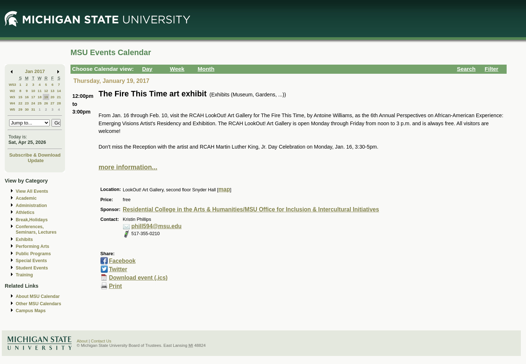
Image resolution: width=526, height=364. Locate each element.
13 (52, 91)
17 (33, 97)
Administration (31, 205)
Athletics (25, 212)
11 (40, 91)
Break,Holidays (32, 219)
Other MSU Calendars (38, 303)
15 (20, 97)
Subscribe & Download (35, 155)
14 (59, 91)
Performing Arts (32, 246)
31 (33, 109)
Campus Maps (31, 310)
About (82, 341)
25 (40, 103)
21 (59, 97)
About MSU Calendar (38, 296)
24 (33, 103)
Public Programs (33, 253)
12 (46, 91)
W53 (12, 85)
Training (24, 274)
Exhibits (24, 239)
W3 (12, 97)
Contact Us (101, 341)
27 (52, 103)
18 (40, 97)
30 (27, 109)
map (224, 189)
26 (46, 103)
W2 (12, 91)
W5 (12, 109)
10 (33, 91)
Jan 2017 (35, 71)
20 (52, 97)
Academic (26, 198)
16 (27, 97)
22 (20, 103)
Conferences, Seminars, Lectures (36, 229)
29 (20, 109)
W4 (12, 103)
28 (59, 103)
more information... (128, 167)
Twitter (118, 269)
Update (36, 160)
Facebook (122, 261)
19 (46, 97)
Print (115, 286)
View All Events (32, 191)
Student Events (32, 268)
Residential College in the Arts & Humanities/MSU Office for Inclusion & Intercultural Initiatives (251, 209)
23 (27, 103)
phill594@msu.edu (156, 226)
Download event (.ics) (138, 278)
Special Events (31, 260)
